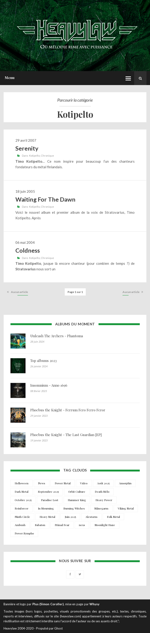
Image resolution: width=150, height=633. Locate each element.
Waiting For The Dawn (45, 199)
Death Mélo (102, 491)
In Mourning (46, 508)
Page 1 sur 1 (75, 292)
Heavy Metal (47, 517)
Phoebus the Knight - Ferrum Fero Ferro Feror (67, 410)
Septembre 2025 (48, 491)
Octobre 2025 (23, 500)
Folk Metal (113, 517)
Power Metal (63, 483)
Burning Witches (74, 508)
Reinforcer (21, 508)
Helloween (21, 483)
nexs (82, 525)
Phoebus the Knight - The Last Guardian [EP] (66, 434)
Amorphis (125, 483)
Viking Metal (126, 508)
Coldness (27, 250)
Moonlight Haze (105, 525)
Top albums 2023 (43, 360)
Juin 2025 (70, 517)
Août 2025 (103, 483)
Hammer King (77, 500)
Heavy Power (103, 500)
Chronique (47, 155)
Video (84, 483)
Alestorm (91, 517)
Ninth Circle (22, 517)
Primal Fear (62, 525)
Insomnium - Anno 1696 (48, 385)
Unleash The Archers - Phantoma (56, 336)
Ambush (20, 525)
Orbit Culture (76, 491)
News (41, 483)
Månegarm (101, 508)
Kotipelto (34, 155)
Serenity (26, 148)
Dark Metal (21, 491)
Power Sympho (24, 533)
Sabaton (40, 525)
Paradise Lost (49, 500)
